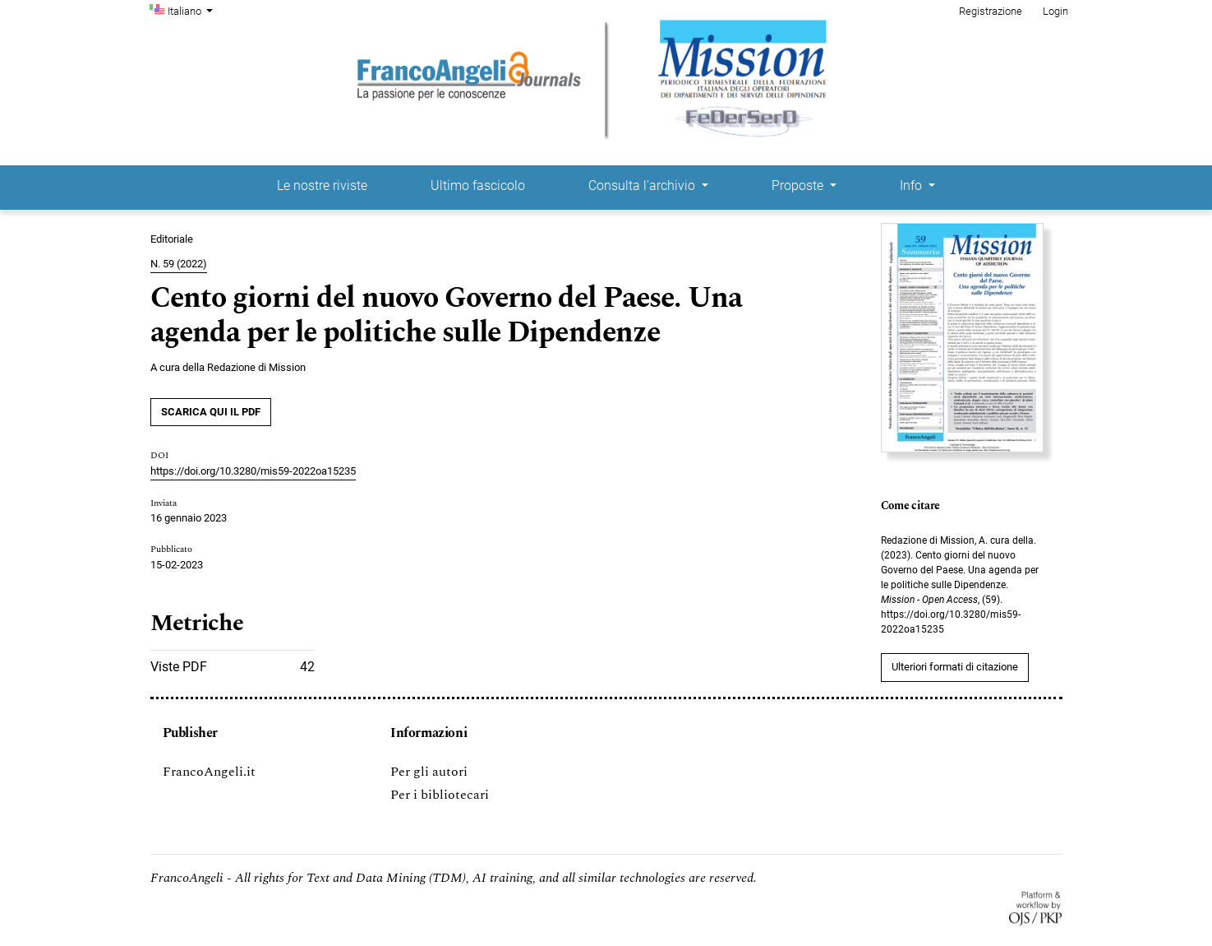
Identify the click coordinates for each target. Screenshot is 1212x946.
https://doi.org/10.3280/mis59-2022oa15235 (253, 471)
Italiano (192, 9)
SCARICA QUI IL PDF (210, 412)
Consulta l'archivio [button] (643, 185)
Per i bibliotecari (439, 795)
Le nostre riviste (322, 185)
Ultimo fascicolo (478, 185)
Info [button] (912, 185)
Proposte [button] (799, 185)
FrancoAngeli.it (209, 771)
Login (1055, 11)
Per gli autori (429, 771)
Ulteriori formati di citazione (955, 667)
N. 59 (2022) (178, 263)
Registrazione (990, 11)
